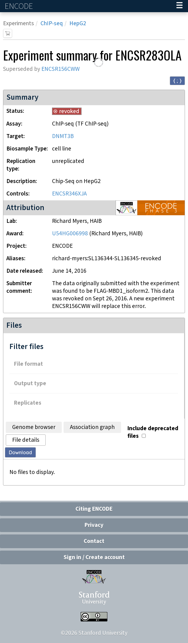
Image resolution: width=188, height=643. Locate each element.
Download (20, 452)
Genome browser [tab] (33, 427)
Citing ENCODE (94, 509)
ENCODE (19, 6)
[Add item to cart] (7, 33)
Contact (94, 541)
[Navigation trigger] (179, 6)
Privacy (94, 525)
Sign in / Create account (94, 557)
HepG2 (77, 23)
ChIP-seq (51, 23)
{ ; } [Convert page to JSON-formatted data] (177, 80)
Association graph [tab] (92, 427)
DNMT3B (63, 136)
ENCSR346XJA (69, 194)
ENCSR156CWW (60, 69)
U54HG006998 (70, 233)
